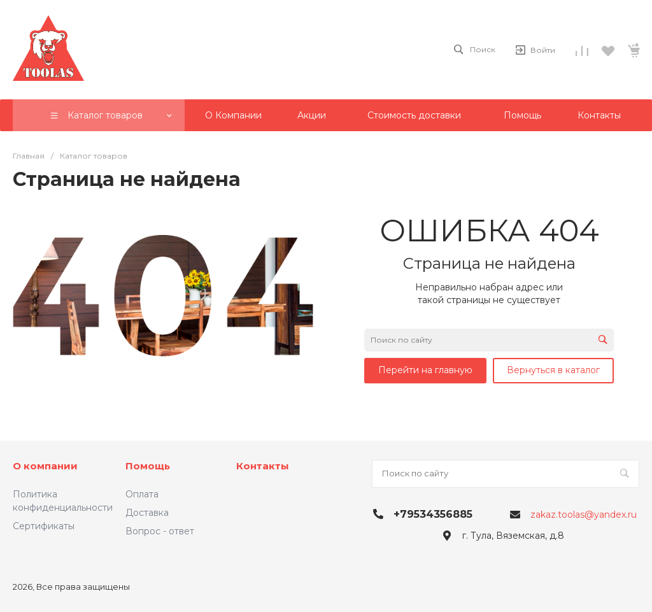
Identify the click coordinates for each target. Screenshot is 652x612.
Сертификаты (43, 526)
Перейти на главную (425, 370)
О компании (45, 466)
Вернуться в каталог (553, 370)
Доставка (147, 512)
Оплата (142, 494)
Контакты (262, 466)
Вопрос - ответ (159, 531)
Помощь (147, 466)
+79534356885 (432, 514)
